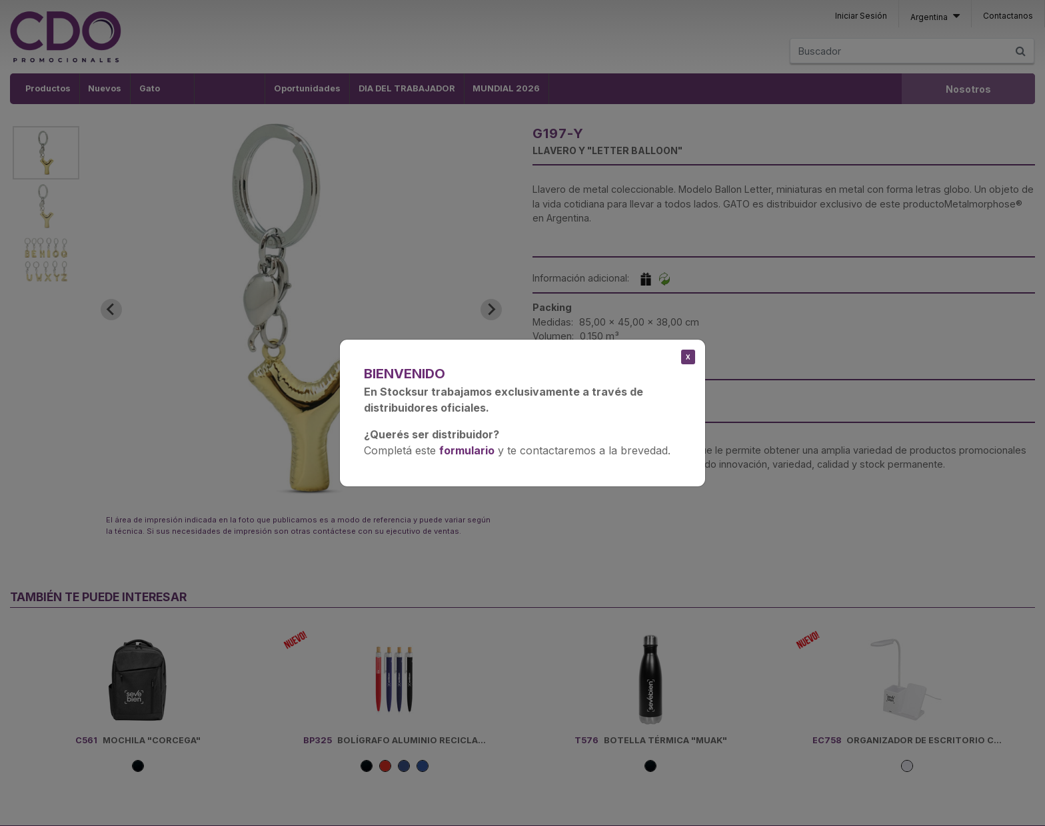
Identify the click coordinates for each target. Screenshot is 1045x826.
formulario (467, 450)
